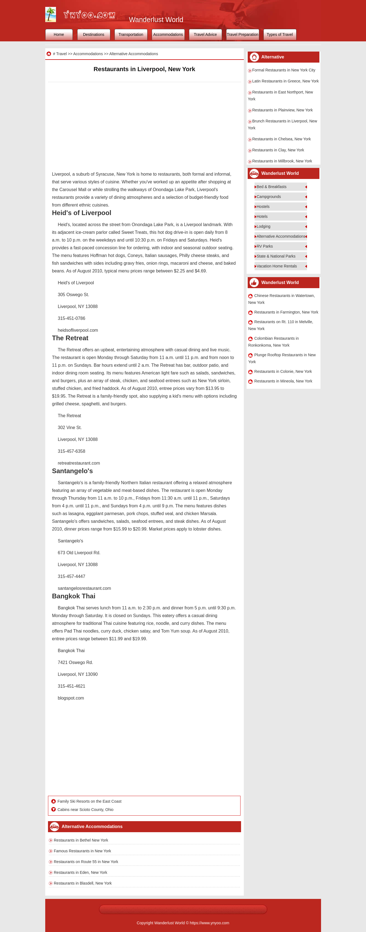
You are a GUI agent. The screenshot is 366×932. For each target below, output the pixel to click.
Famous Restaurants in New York (82, 851)
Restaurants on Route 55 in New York (86, 861)
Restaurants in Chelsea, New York (281, 139)
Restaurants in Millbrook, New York (282, 161)
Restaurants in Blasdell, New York (83, 883)
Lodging (264, 226)
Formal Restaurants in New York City (284, 70)
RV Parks (265, 246)
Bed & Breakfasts (272, 186)
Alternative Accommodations (133, 54)
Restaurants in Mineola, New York (283, 381)
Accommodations (168, 34)
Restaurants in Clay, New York (278, 150)
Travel (61, 54)
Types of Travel (280, 34)
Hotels (262, 216)
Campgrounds (269, 196)
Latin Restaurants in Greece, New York (285, 81)
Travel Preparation (242, 34)
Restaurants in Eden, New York (80, 872)
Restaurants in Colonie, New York (283, 371)
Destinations (93, 34)
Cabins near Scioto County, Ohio (86, 809)
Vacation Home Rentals (277, 266)
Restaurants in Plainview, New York (282, 110)
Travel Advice (205, 34)
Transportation (131, 34)
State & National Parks (276, 256)
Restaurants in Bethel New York (81, 840)
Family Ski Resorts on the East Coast (90, 801)
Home (59, 34)
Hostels (263, 206)
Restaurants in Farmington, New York (286, 312)
